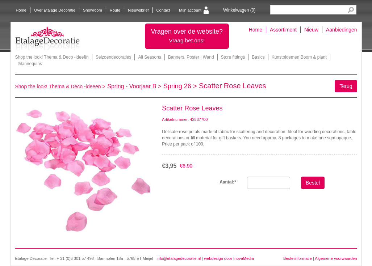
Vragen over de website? (187, 35)
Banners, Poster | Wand (191, 57)
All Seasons (149, 57)
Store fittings (233, 57)
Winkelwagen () (239, 10)
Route (115, 10)
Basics (258, 57)
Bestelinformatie (297, 258)
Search (351, 10)
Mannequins (30, 63)
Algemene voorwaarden (336, 258)
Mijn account (190, 10)
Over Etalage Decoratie (54, 10)
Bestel (313, 183)
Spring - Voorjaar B (131, 86)
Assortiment (283, 30)
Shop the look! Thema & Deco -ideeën (52, 57)
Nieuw (311, 30)
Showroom (92, 10)
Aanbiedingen (341, 30)
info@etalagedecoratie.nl (178, 258)
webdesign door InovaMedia (229, 258)
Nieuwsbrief (138, 10)
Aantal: (228, 182)
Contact (163, 10)
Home (21, 10)
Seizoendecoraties (113, 57)
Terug (345, 86)
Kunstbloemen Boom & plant (299, 57)
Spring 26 (177, 86)
